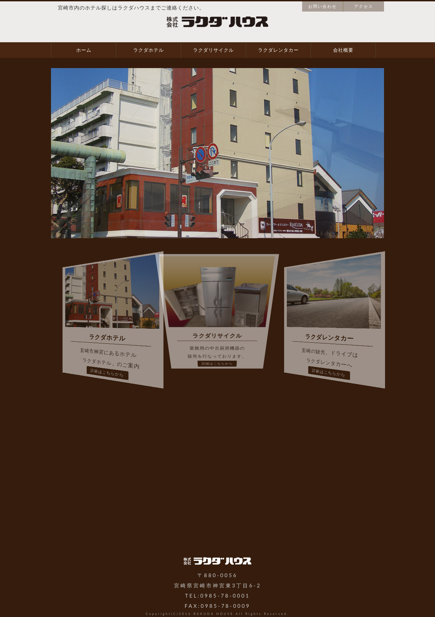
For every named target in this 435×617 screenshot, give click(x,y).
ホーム (83, 50)
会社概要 (343, 50)
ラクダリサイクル (213, 50)
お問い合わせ (322, 6)
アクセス (363, 6)
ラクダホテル (148, 50)
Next (426, 153)
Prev (8, 153)
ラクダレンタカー (278, 50)
